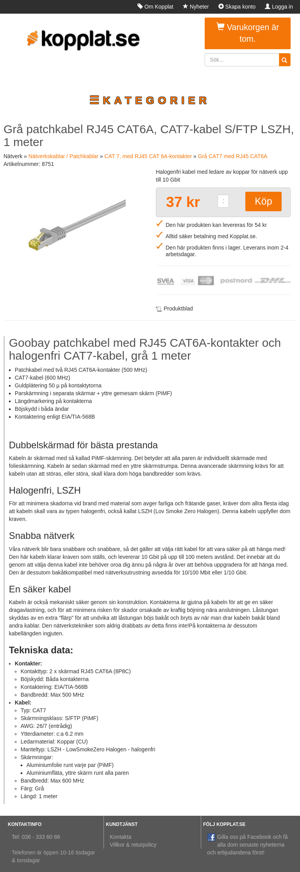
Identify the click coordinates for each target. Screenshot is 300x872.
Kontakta (120, 837)
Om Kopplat (155, 7)
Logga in (279, 7)
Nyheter (196, 7)
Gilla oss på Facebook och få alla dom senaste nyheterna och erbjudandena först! (247, 844)
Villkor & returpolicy (133, 845)
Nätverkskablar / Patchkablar (63, 156)
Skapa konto (237, 7)
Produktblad (178, 308)
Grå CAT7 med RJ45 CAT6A (233, 156)
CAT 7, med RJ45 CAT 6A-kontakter (148, 156)
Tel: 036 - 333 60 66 (36, 837)
